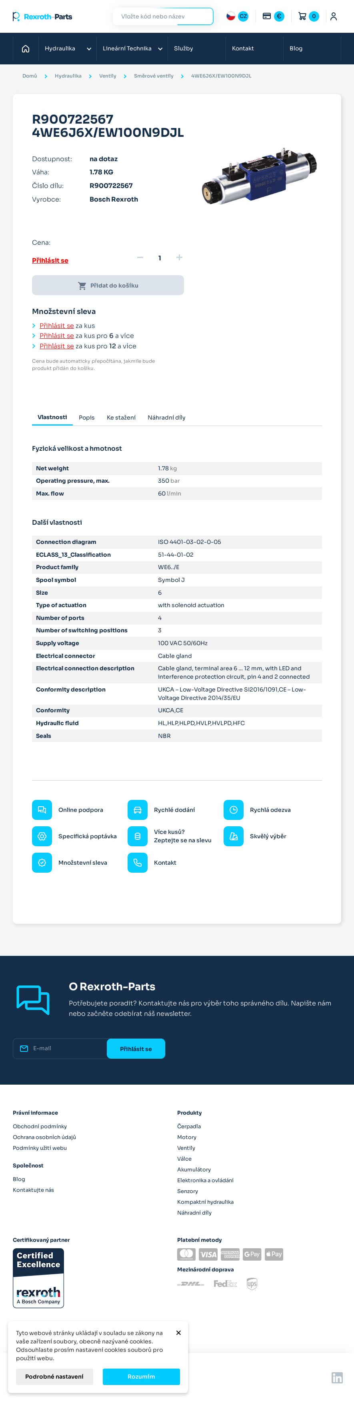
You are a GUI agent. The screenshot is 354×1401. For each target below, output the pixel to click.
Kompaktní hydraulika (205, 1202)
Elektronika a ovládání (205, 1180)
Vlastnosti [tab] (52, 417)
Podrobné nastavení (54, 1376)
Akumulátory (194, 1169)
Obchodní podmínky (40, 1126)
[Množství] (159, 258)
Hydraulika (60, 48)
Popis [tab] (87, 417)
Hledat (202, 16)
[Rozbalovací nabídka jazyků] (237, 16)
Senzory (187, 1191)
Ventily (186, 1148)
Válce (184, 1158)
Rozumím (141, 1376)
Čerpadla (189, 1126)
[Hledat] (157, 16)
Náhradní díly (194, 1212)
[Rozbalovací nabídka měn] (273, 16)
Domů (27, 48)
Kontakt (243, 48)
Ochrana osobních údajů (44, 1137)
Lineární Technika (127, 48)
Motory (186, 1137)
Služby (183, 48)
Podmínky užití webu (40, 1148)
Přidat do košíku (108, 286)
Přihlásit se (50, 260)
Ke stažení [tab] (121, 417)
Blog (296, 48)
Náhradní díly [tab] (167, 417)
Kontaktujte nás (33, 1190)
